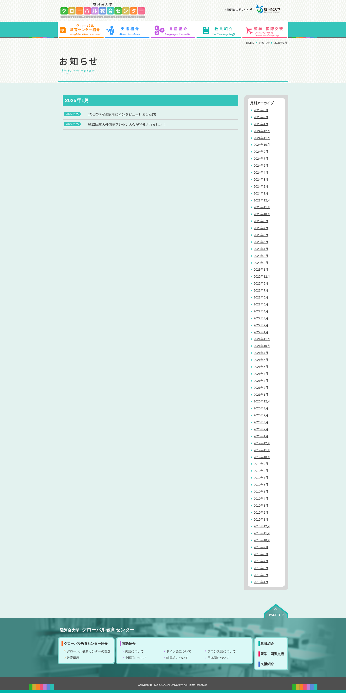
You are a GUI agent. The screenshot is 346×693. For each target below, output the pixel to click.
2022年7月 (261, 290)
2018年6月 (261, 568)
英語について (134, 651)
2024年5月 (261, 165)
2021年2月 (261, 387)
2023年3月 (261, 256)
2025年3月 (261, 110)
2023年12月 (262, 200)
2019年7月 (261, 478)
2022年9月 (261, 283)
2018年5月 (261, 575)
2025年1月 (261, 124)
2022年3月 (261, 318)
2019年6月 (261, 484)
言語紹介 (173, 30)
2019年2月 (261, 512)
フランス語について (222, 651)
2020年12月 (262, 401)
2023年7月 (261, 228)
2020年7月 (261, 415)
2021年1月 (261, 394)
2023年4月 (261, 249)
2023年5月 (261, 242)
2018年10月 (262, 540)
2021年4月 (261, 374)
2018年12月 (262, 526)
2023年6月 (261, 235)
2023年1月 (261, 269)
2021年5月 (261, 367)
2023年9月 (261, 221)
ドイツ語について (178, 651)
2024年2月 (261, 186)
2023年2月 (261, 263)
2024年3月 (261, 179)
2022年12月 (262, 276)
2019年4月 (261, 498)
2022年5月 (261, 304)
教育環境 (73, 658)
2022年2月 (261, 325)
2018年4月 (261, 582)
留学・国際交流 (265, 30)
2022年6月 (261, 297)
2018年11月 (262, 533)
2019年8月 (261, 471)
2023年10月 (262, 214)
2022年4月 (261, 311)
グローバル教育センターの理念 (89, 651)
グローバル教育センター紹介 (81, 30)
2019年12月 (262, 443)
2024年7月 (261, 158)
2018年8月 (261, 554)
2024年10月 (262, 144)
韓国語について (177, 658)
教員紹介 (219, 30)
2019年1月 (261, 519)
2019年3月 (261, 505)
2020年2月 (261, 429)
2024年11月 (262, 138)
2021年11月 (262, 339)
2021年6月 (261, 360)
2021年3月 (261, 381)
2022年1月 (261, 332)
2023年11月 (262, 207)
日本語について (218, 658)
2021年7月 (261, 353)
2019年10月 (262, 457)
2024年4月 (261, 172)
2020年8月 (261, 408)
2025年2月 (261, 117)
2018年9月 (261, 547)
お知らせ (264, 42)
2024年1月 (261, 193)
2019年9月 (261, 464)
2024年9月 (261, 151)
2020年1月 (261, 436)
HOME (250, 42)
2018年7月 (261, 561)
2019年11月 (262, 450)
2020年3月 (261, 422)
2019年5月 (261, 491)
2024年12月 (262, 131)
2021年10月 (262, 346)
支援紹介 (127, 30)
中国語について (136, 658)
